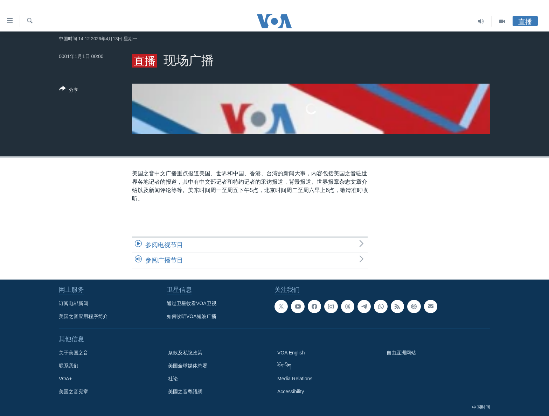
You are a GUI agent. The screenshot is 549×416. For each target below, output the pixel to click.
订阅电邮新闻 (73, 303)
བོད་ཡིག (284, 365)
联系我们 (68, 365)
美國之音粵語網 (185, 391)
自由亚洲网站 (401, 352)
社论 (173, 378)
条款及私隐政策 (185, 352)
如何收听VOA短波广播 (191, 316)
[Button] (68, 91)
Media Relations (294, 378)
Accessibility (290, 391)
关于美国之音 (73, 352)
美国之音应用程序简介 (83, 316)
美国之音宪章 (73, 391)
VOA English (291, 352)
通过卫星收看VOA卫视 (191, 303)
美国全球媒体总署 (187, 365)
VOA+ (65, 378)
